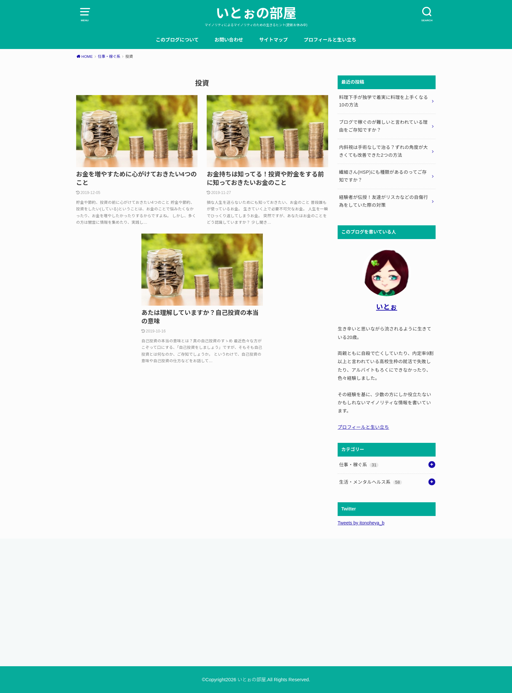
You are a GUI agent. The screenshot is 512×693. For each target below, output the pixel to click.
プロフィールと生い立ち (330, 39)
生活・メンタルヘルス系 (370, 482)
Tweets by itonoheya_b (361, 522)
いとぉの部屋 (256, 13)
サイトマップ (273, 39)
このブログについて (177, 39)
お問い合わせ (229, 39)
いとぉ (386, 307)
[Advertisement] (162, 600)
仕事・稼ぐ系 (358, 464)
